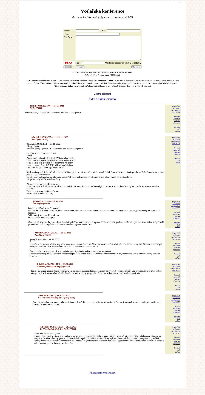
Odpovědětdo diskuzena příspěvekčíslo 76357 (175, 335)
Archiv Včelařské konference (102, 103)
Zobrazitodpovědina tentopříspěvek (176, 124)
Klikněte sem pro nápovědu (102, 377)
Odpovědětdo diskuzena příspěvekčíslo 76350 (175, 114)
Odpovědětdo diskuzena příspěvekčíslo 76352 (175, 145)
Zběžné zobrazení (102, 98)
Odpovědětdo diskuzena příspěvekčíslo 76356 (175, 303)
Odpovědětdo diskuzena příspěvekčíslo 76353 (175, 209)
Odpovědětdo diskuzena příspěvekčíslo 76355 (175, 272)
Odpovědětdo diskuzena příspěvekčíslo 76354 (175, 241)
